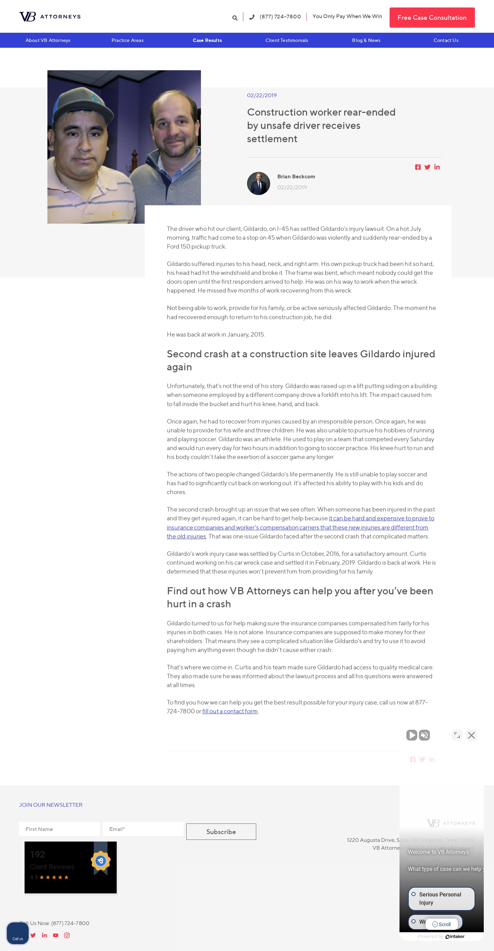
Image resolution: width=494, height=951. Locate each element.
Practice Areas (128, 40)
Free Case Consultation (432, 17)
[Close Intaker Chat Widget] (471, 733)
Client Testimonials (286, 40)
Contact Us (446, 40)
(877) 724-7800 (275, 16)
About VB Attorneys (48, 40)
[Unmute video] (373, 733)
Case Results (207, 40)
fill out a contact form (230, 711)
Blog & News (366, 40)
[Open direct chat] (457, 733)
